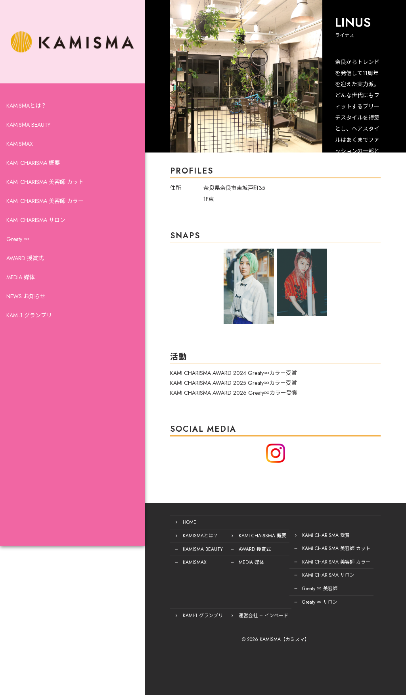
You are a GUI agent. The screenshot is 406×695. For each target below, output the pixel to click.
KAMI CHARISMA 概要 (33, 181)
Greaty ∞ (17, 257)
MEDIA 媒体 (20, 295)
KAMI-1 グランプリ (29, 334)
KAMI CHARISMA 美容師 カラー (45, 219)
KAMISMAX (19, 162)
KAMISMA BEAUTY (28, 143)
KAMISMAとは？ (26, 124)
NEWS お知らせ (26, 315)
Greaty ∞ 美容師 (276, 590)
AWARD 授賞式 (25, 276)
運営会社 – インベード (220, 615)
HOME (146, 526)
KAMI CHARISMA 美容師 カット (45, 200)
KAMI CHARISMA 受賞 (282, 539)
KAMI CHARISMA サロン (35, 238)
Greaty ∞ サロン (276, 602)
